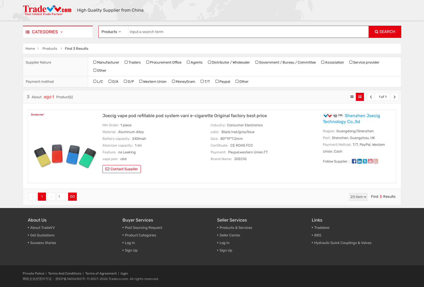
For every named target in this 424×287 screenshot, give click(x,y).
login (124, 273)
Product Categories (140, 235)
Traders (133, 62)
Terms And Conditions (64, 273)
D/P (129, 82)
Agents (195, 62)
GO (72, 196)
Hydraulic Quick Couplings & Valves (343, 243)
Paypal (223, 82)
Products (49, 49)
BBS (317, 235)
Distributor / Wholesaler (229, 62)
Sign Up (131, 250)
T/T (205, 82)
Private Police (33, 273)
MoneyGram (183, 82)
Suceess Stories (43, 243)
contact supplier (121, 169)
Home (30, 49)
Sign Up (226, 250)
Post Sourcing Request (143, 228)
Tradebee (321, 228)
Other (99, 70)
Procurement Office (163, 62)
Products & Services (236, 228)
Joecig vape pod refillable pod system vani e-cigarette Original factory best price (184, 115)
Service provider (364, 62)
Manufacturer (106, 62)
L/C (98, 82)
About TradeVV (42, 228)
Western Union (153, 82)
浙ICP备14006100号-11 (72, 279)
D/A (113, 82)
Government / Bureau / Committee (285, 62)
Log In (130, 243)
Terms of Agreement (101, 273)
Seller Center (230, 235)
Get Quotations (42, 235)
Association (332, 62)
